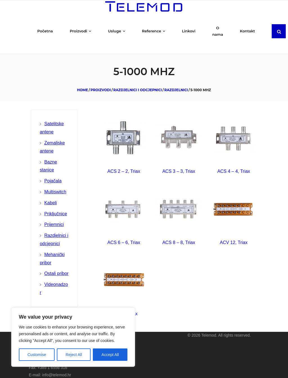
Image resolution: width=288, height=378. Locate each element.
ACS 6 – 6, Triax (123, 236)
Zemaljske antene (52, 140)
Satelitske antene (52, 121)
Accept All (110, 354)
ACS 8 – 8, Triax (178, 236)
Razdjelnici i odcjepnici (137, 84)
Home (82, 84)
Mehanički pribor (52, 252)
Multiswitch (55, 185)
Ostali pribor (56, 267)
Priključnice (55, 207)
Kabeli (50, 196)
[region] (73, 337)
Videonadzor (54, 282)
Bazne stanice (48, 159)
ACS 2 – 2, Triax (123, 165)
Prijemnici (54, 218)
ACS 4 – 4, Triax (233, 165)
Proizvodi (101, 84)
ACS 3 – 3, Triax (178, 165)
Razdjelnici (176, 84)
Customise (37, 354)
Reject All (74, 354)
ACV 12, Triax (234, 236)
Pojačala (52, 175)
